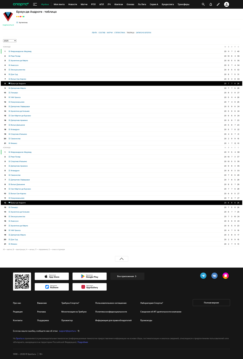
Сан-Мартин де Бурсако (21, 115)
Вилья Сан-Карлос (18, 79)
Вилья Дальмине (18, 125)
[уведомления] (210, 4)
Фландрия (15, 129)
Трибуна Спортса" (70, 303)
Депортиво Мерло (18, 88)
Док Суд (14, 74)
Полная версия (211, 302)
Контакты (17, 320)
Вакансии (42, 303)
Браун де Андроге (18, 83)
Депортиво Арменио (19, 120)
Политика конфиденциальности (111, 311)
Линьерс (14, 92)
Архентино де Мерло (19, 60)
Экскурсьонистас (18, 69)
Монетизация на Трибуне (74, 311)
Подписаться (8, 25)
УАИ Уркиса (15, 97)
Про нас (17, 303)
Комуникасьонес (17, 102)
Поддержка (43, 320)
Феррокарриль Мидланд (21, 51)
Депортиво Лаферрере (20, 106)
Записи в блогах (143, 33)
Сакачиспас (16, 138)
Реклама (41, 311)
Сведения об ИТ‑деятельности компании (160, 311)
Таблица (130, 33)
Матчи (110, 33)
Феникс (14, 143)
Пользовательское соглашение (111, 303)
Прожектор (67, 320)
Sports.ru (20, 338)
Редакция (17, 311)
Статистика (119, 33)
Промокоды (146, 320)
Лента (94, 33)
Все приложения (127, 276)
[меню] (35, 4)
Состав (102, 33)
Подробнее (82, 342)
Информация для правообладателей (113, 320)
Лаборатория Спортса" (151, 303)
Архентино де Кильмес (20, 111)
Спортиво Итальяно (19, 134)
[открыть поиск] (203, 4)
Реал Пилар (15, 56)
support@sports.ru (67, 331)
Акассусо (14, 65)
